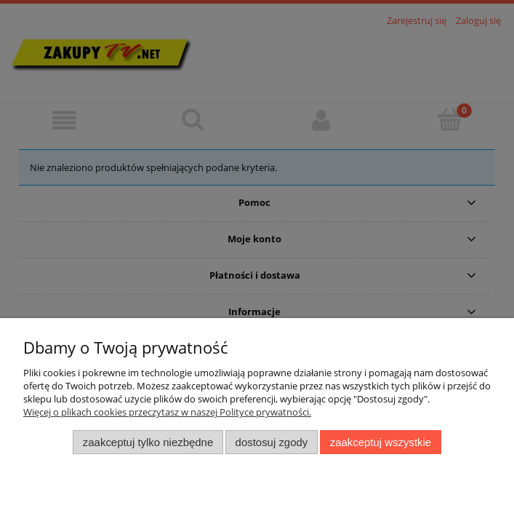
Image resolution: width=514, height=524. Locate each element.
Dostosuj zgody (272, 442)
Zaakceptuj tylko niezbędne (148, 442)
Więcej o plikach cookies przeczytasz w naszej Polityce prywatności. (167, 411)
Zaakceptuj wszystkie (380, 442)
